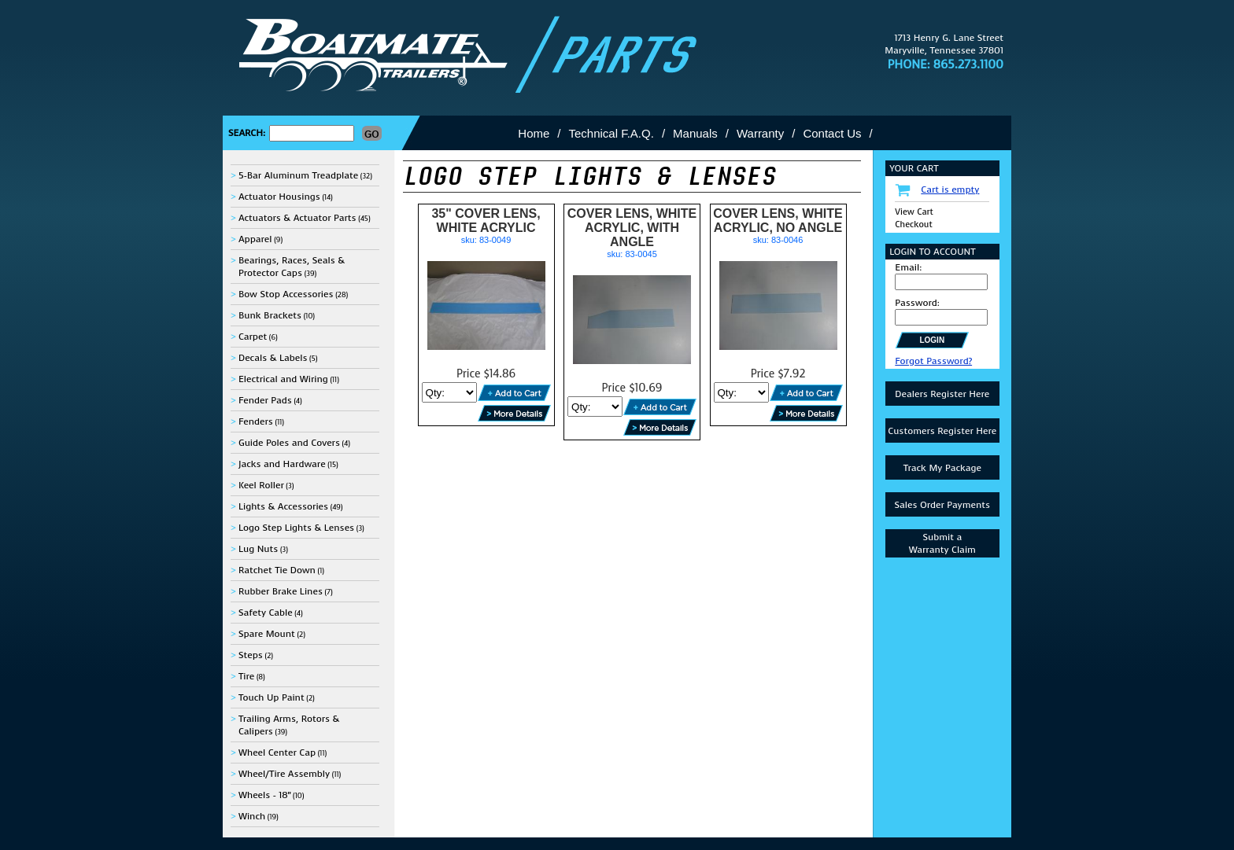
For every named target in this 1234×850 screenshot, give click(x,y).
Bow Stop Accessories (286, 294)
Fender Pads (265, 400)
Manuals (695, 133)
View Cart (914, 212)
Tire (246, 676)
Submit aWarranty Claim (942, 543)
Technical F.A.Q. (611, 133)
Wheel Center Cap (277, 752)
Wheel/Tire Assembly (284, 773)
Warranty (760, 133)
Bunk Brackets (269, 315)
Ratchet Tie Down (277, 570)
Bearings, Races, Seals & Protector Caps (291, 266)
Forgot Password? (933, 361)
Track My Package (942, 468)
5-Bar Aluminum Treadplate (298, 175)
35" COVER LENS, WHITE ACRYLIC (485, 220)
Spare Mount (266, 633)
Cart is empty (950, 189)
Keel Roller (261, 485)
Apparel (255, 239)
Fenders (255, 421)
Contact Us (832, 133)
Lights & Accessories (283, 506)
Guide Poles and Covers (289, 442)
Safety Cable (265, 612)
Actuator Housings (279, 196)
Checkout (913, 224)
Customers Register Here (942, 431)
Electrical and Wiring (283, 379)
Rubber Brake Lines (280, 591)
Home (533, 133)
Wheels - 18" (264, 795)
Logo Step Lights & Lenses (296, 527)
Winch (251, 816)
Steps (250, 655)
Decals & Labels (273, 357)
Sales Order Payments (942, 505)
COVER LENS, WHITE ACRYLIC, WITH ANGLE (631, 227)
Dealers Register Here (942, 394)
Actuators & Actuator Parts (297, 218)
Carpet (252, 336)
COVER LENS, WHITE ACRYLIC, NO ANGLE (777, 220)
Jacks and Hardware (282, 464)
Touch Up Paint (271, 697)
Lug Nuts (258, 549)
